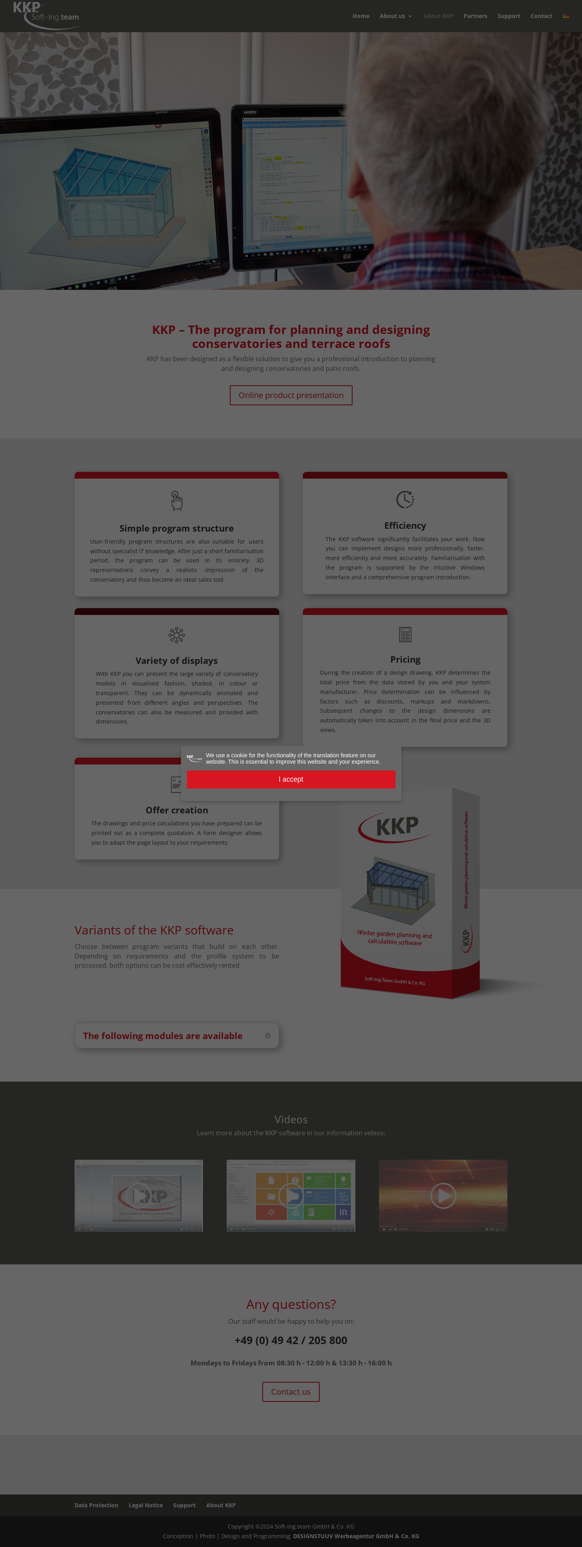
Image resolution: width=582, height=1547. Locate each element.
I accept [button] (291, 779)
